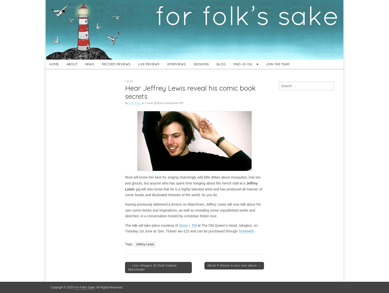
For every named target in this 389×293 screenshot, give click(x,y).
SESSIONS (201, 64)
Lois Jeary (135, 103)
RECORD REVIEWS (116, 64)
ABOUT (71, 64)
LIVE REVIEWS (149, 64)
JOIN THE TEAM (277, 64)
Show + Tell (188, 225)
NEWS (89, 64)
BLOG (221, 64)
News (129, 81)
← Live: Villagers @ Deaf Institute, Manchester (152, 267)
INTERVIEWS (176, 64)
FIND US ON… (243, 64)
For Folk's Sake (84, 287)
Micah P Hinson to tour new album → (234, 265)
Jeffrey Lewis (145, 244)
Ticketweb (246, 231)
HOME (54, 64)
